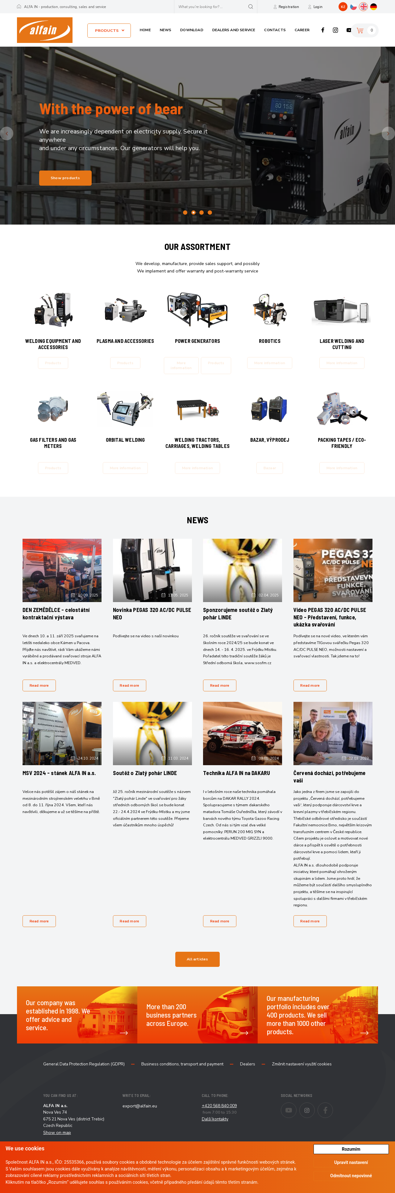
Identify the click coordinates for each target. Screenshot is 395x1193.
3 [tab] (201, 212)
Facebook (322, 30)
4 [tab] (210, 212)
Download (191, 29)
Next (394, 133)
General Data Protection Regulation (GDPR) (84, 1075)
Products (107, 30)
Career (302, 29)
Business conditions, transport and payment (182, 1075)
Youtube (349, 30)
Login (318, 6)
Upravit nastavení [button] (351, 1162)
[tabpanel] (197, 136)
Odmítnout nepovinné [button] (351, 1175)
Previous (12, 133)
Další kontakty (215, 1130)
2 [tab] (193, 212)
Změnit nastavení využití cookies (302, 1075)
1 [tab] (185, 212)
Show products (65, 177)
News (166, 29)
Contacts (275, 29)
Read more (40, 692)
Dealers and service (234, 29)
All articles (197, 970)
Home (145, 29)
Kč (343, 6)
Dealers (247, 1075)
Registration (289, 6)
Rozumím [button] (351, 1149)
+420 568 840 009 (219, 1117)
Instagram (335, 30)
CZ (357, 6)
